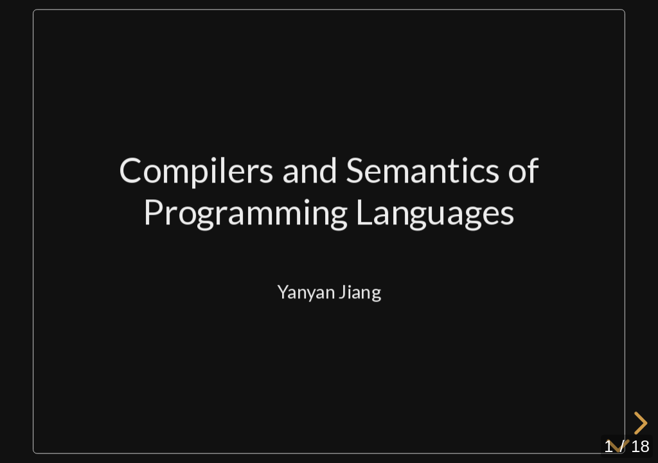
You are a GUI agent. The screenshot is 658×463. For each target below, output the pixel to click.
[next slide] (638, 423)
